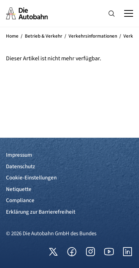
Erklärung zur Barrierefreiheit (40, 212)
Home (12, 36)
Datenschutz (20, 166)
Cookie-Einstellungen (31, 178)
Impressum (19, 155)
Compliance (20, 200)
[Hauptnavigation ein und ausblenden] (128, 13)
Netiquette (19, 189)
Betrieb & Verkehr (43, 36)
